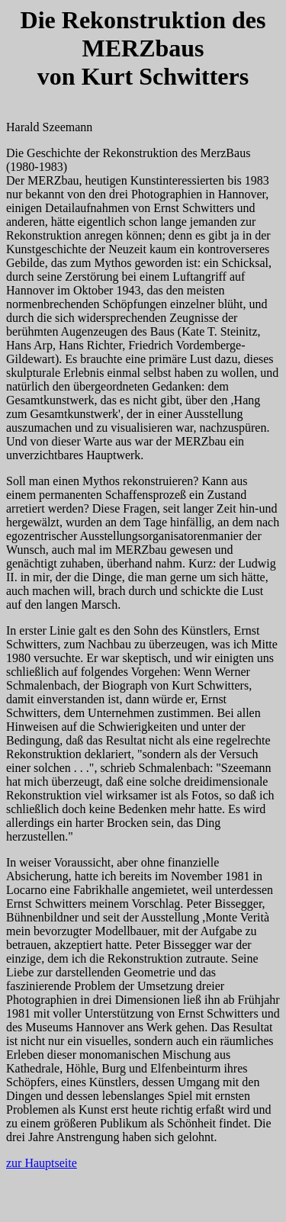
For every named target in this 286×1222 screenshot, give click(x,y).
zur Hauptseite (41, 1162)
